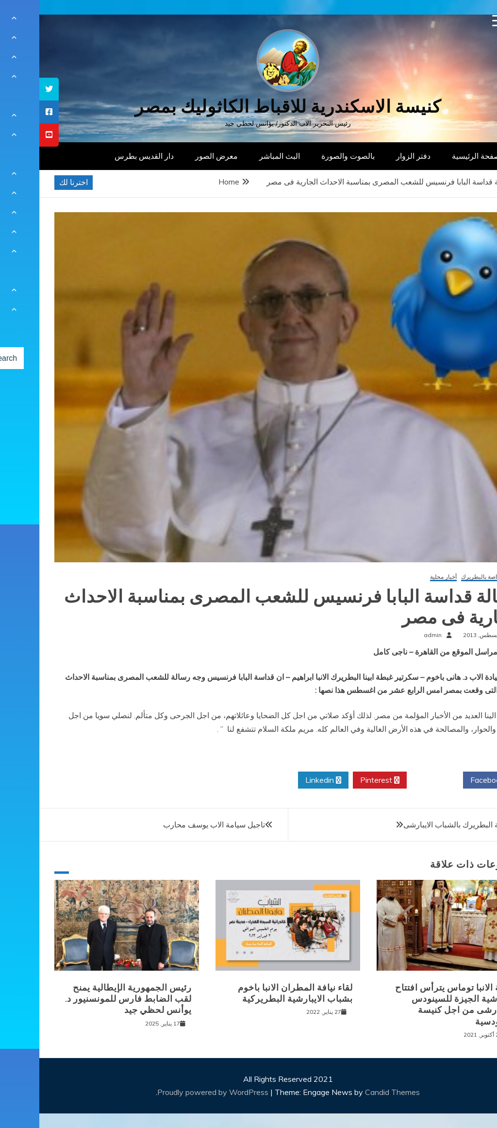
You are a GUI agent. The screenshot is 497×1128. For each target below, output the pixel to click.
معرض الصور (177, 156)
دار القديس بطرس (104, 156)
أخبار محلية (404, 577)
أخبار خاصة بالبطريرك (448, 577)
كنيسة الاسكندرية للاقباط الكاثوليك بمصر (249, 106)
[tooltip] (9, 89)
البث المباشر (240, 156)
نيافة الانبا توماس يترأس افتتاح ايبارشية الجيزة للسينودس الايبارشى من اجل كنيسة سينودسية (415, 1004)
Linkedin (284, 780)
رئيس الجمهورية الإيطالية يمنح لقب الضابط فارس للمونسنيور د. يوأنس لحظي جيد (89, 999)
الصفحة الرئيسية (439, 156)
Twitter (395, 780)
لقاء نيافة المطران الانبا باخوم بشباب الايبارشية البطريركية (256, 993)
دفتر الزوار (374, 156)
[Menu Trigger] (459, 20)
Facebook (451, 780)
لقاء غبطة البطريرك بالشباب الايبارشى (425, 824)
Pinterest (340, 780)
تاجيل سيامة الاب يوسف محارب (175, 824)
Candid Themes (353, 1092)
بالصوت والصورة (308, 156)
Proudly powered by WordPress (174, 1092)
